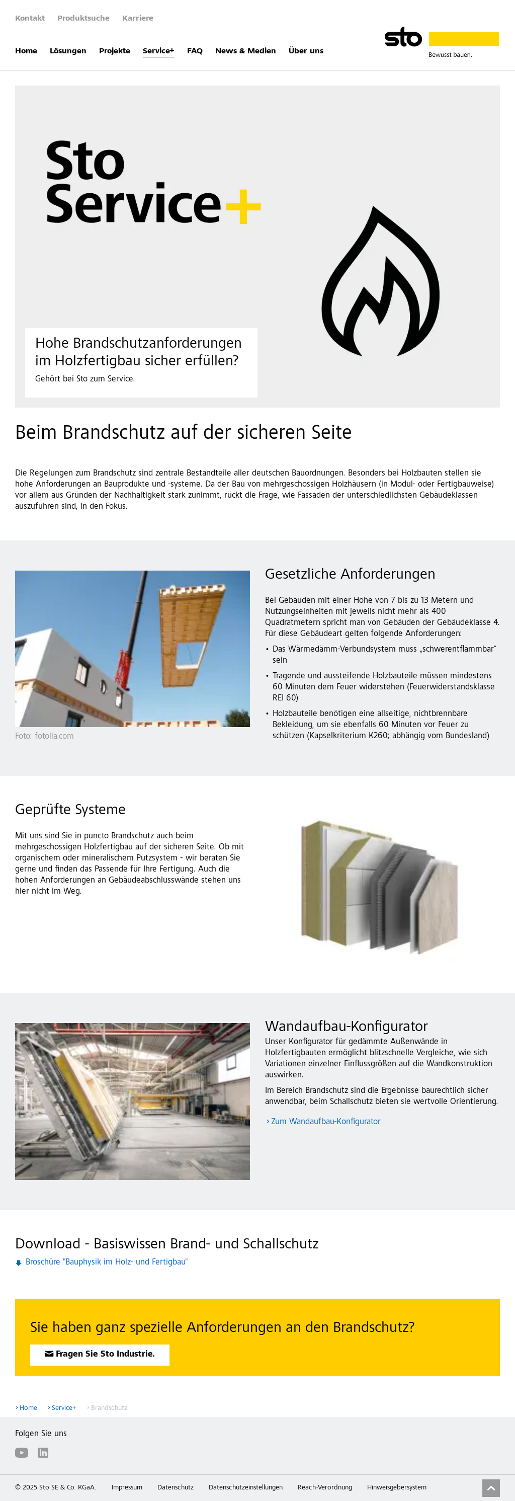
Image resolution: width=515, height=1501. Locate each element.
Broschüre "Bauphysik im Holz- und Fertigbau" (107, 1262)
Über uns (306, 51)
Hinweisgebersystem (396, 1487)
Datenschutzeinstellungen (246, 1487)
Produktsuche (83, 19)
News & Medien (245, 51)
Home (26, 51)
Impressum (127, 1487)
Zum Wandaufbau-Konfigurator (326, 1122)
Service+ (159, 51)
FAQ (195, 51)
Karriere (137, 19)
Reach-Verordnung (325, 1487)
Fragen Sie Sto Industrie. (105, 1355)
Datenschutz (175, 1487)
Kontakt (30, 19)
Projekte (114, 51)
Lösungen (68, 51)
